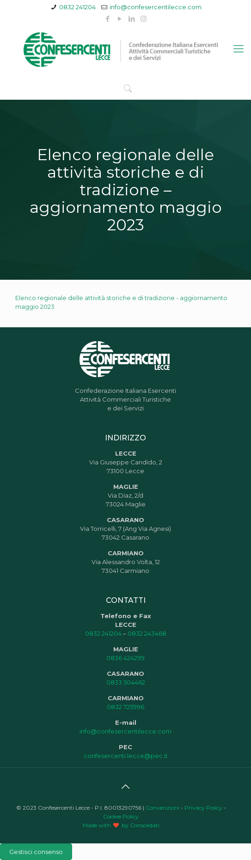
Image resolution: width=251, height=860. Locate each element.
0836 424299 (125, 658)
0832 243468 (147, 633)
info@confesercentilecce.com (156, 7)
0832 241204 (77, 7)
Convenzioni (162, 807)
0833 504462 (125, 682)
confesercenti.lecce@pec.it (126, 755)
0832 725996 (125, 706)
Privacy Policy (203, 807)
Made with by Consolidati (121, 825)
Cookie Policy (121, 816)
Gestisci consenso (36, 851)
